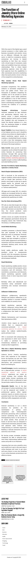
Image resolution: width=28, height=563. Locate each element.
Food (2, 512)
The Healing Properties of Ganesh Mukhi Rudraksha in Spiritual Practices (13, 503)
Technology (6, 20)
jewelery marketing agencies (15, 158)
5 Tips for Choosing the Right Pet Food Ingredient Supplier (12, 509)
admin (10, 23)
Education (4, 519)
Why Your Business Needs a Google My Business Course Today (12, 516)
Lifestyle (3, 506)
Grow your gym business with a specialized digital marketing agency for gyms (7, 479)
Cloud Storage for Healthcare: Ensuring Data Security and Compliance (20, 477)
